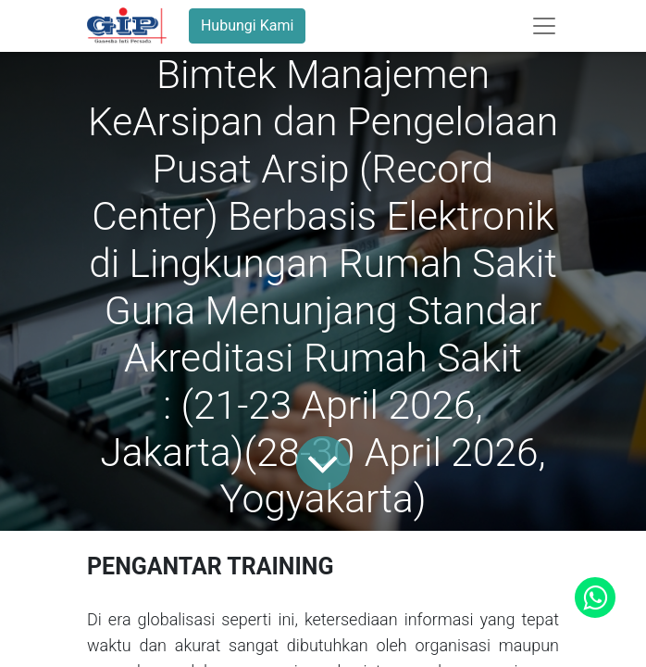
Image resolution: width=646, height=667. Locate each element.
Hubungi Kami (247, 25)
